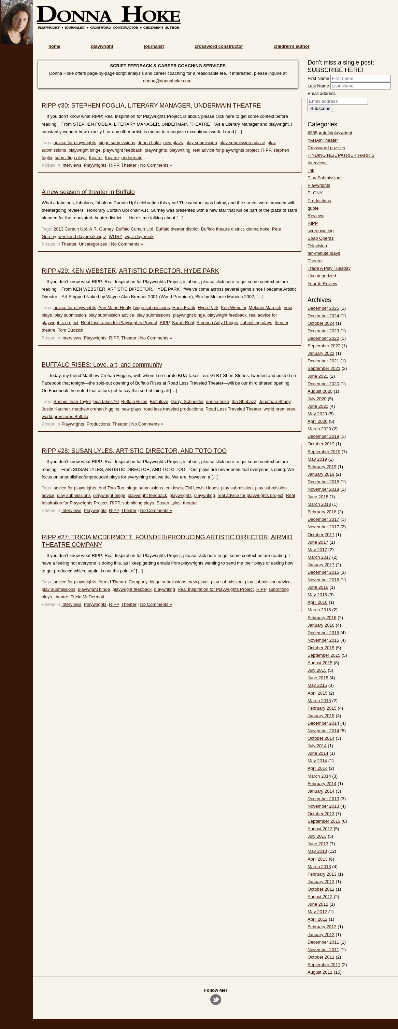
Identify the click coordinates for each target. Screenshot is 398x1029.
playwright (102, 46)
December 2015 (323, 632)
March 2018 (319, 504)
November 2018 (323, 489)
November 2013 (323, 806)
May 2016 (317, 594)
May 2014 (317, 760)
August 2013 (320, 828)
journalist (154, 46)
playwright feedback (122, 150)
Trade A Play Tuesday (329, 268)
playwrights (156, 150)
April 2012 (318, 919)
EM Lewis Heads (202, 487)
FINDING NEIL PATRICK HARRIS (341, 155)
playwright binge (85, 150)
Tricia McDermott (87, 596)
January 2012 (321, 934)
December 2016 (323, 572)
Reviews (316, 215)
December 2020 (323, 383)
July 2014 (317, 745)
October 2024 (321, 323)
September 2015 (324, 655)
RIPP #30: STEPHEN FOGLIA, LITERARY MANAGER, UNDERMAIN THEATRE (151, 105)
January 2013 (321, 881)
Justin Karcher (56, 409)
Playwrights (95, 165)
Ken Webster (233, 307)
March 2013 (319, 866)
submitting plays (70, 157)
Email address (322, 93)
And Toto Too (111, 487)
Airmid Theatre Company (122, 581)
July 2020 (317, 398)
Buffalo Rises (134, 401)
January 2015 (321, 715)
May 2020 (317, 413)
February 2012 (322, 926)
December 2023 (323, 330)
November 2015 (323, 640)
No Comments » (156, 165)
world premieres (279, 409)
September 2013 (324, 821)
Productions (98, 424)
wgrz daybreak (139, 236)
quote (313, 208)
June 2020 (318, 406)
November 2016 (323, 579)
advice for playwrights (75, 142)
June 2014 (318, 753)
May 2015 (317, 685)
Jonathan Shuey (274, 401)
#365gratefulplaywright (330, 132)
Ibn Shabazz (244, 401)
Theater (129, 165)
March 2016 (319, 609)
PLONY (315, 192)
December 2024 (323, 315)
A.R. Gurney (101, 229)
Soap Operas (321, 238)
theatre (112, 157)
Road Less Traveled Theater (233, 409)
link (311, 170)
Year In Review (322, 283)
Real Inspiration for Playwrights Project (119, 322)
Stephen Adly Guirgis (217, 322)
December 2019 (323, 436)
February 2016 (322, 617)
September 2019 (324, 451)
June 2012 (318, 904)
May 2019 (317, 459)
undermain (131, 157)
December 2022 (323, 338)
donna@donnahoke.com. (168, 80)
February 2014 (322, 783)
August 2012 (320, 896)
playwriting (179, 150)
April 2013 (318, 859)
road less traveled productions (173, 409)
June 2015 (318, 677)
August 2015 (320, 662)
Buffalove (159, 401)
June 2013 (318, 843)
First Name (318, 78)
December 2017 (323, 519)
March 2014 (319, 776)
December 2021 (323, 360)
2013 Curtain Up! (70, 229)
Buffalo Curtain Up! (134, 229)
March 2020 (319, 428)
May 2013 (317, 851)
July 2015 (317, 670)
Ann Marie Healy (114, 307)
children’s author (292, 46)
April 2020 (318, 421)
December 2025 (323, 308)
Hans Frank (183, 307)
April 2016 (318, 602)
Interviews (71, 165)
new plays (173, 142)
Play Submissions (325, 177)
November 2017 (323, 526)
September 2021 (324, 368)
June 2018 (318, 496)
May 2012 (317, 911)
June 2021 (318, 376)
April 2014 (318, 768)
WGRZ (115, 236)
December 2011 (323, 942)
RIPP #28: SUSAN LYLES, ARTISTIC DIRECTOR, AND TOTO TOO (134, 450)
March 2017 (319, 557)
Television (317, 245)
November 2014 (323, 730)
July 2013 (317, 836)
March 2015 (319, 700)
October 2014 (321, 738)
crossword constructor (219, 46)
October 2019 (321, 443)
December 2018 (323, 481)
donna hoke (149, 142)
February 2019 (322, 466)
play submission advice (242, 142)
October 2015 (321, 647)
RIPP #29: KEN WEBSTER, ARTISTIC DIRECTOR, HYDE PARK (130, 270)
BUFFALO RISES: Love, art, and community (102, 364)
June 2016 (318, 587)
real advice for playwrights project (226, 150)
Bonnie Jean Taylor (72, 401)
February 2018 (322, 511)
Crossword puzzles (326, 147)
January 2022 (321, 353)
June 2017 (318, 542)
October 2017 (321, 534)
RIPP (266, 150)
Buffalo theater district (177, 229)
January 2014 (321, 791)
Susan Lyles (169, 502)
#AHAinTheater (323, 140)
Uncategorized (93, 244)
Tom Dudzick (70, 330)
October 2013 (321, 813)
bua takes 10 (106, 401)
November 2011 (323, 949)
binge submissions (117, 142)
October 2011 (321, 957)
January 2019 (321, 474)
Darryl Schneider (187, 401)
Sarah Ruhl (183, 322)
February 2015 (322, 708)
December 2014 (323, 723)
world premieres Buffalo (65, 416)
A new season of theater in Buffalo (88, 192)
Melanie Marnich (265, 307)
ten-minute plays (324, 253)
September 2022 (324, 345)
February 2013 (322, 874)
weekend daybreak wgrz (82, 236)
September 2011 (324, 964)
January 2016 (321, 625)
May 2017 (317, 549)
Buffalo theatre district (222, 229)
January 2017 (321, 564)
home (54, 46)
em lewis (174, 487)
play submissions (153, 315)
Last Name (318, 85)
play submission (201, 142)
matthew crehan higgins (95, 409)
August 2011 (320, 972)
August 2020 (320, 391)
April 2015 (318, 693)
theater (96, 157)
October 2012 (321, 889)
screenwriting (321, 230)
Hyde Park (208, 307)
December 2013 (323, 798)
